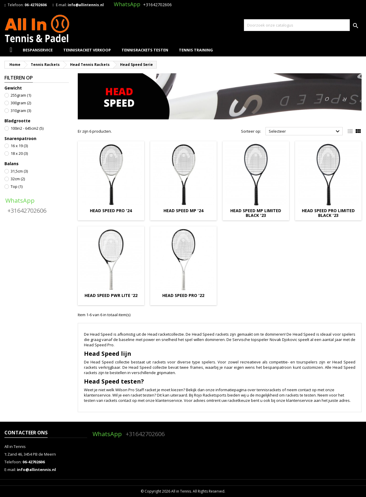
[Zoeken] (303, 25)
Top (16, 186)
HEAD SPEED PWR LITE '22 (111, 295)
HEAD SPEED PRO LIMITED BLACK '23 (328, 213)
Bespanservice (38, 50)
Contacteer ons (26, 432)
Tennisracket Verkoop (87, 50)
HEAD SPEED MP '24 (183, 210)
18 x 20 (19, 153)
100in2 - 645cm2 (27, 128)
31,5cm (19, 171)
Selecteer (305, 131)
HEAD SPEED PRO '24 (111, 210)
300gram (21, 102)
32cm (18, 178)
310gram (21, 110)
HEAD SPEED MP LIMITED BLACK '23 (255, 213)
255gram (21, 95)
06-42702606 (36, 4)
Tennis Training (196, 50)
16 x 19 (19, 145)
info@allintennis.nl (86, 4)
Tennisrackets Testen (145, 50)
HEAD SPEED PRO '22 (183, 295)
